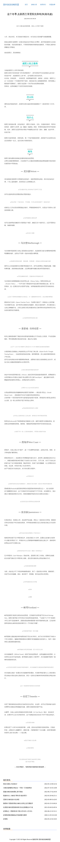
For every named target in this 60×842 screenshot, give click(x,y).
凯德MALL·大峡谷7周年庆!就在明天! (15, 795)
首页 (26, 4)
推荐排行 (43, 4)
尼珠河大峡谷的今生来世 (11, 799)
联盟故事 (52, 4)
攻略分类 (34, 4)
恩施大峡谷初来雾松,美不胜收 (13, 792)
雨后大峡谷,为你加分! (10, 784)
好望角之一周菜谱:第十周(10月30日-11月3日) (17, 811)
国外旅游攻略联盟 (11, 4)
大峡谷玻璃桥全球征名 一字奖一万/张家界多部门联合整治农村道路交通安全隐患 (17, 788)
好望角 (5, 819)
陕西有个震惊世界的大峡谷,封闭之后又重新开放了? (18, 804)
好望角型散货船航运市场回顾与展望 (15, 815)
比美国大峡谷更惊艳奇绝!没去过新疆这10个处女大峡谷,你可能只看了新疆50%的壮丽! (18, 808)
